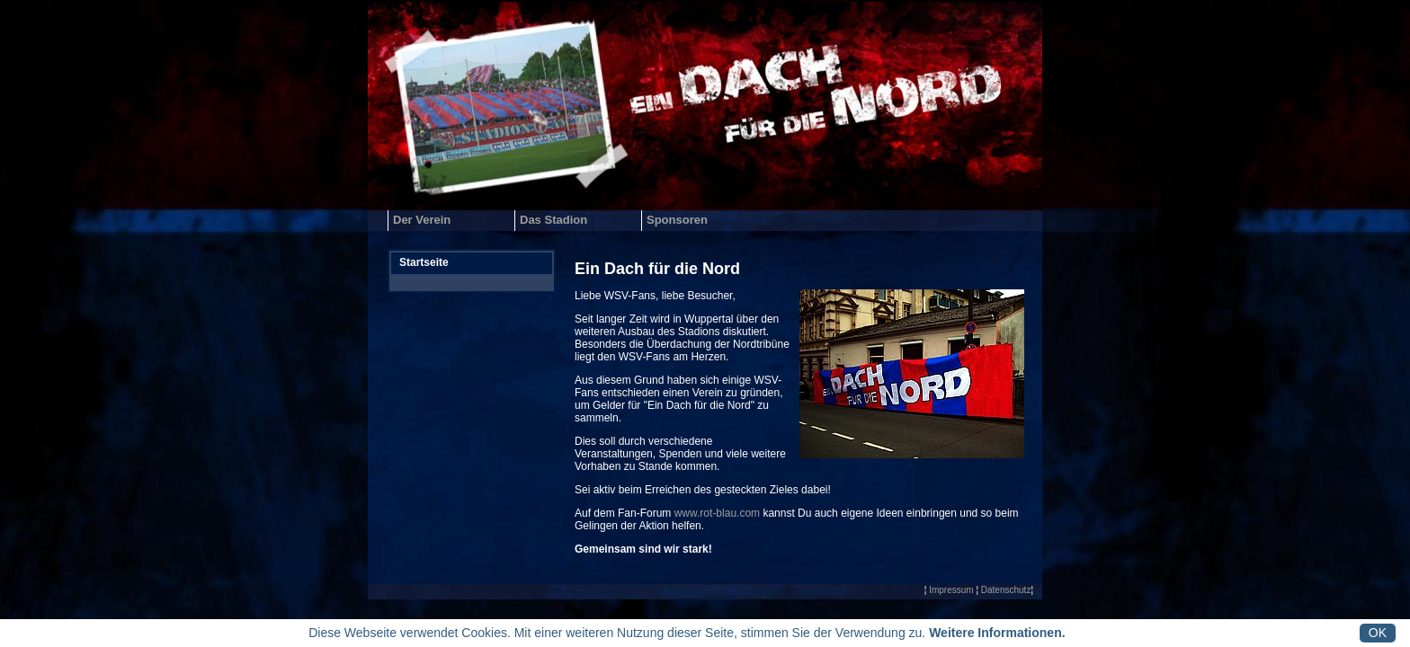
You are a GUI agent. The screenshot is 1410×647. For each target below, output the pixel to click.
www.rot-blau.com (717, 513)
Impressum (951, 590)
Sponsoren (677, 219)
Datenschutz (1006, 590)
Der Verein (422, 219)
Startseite (424, 262)
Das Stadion (553, 219)
